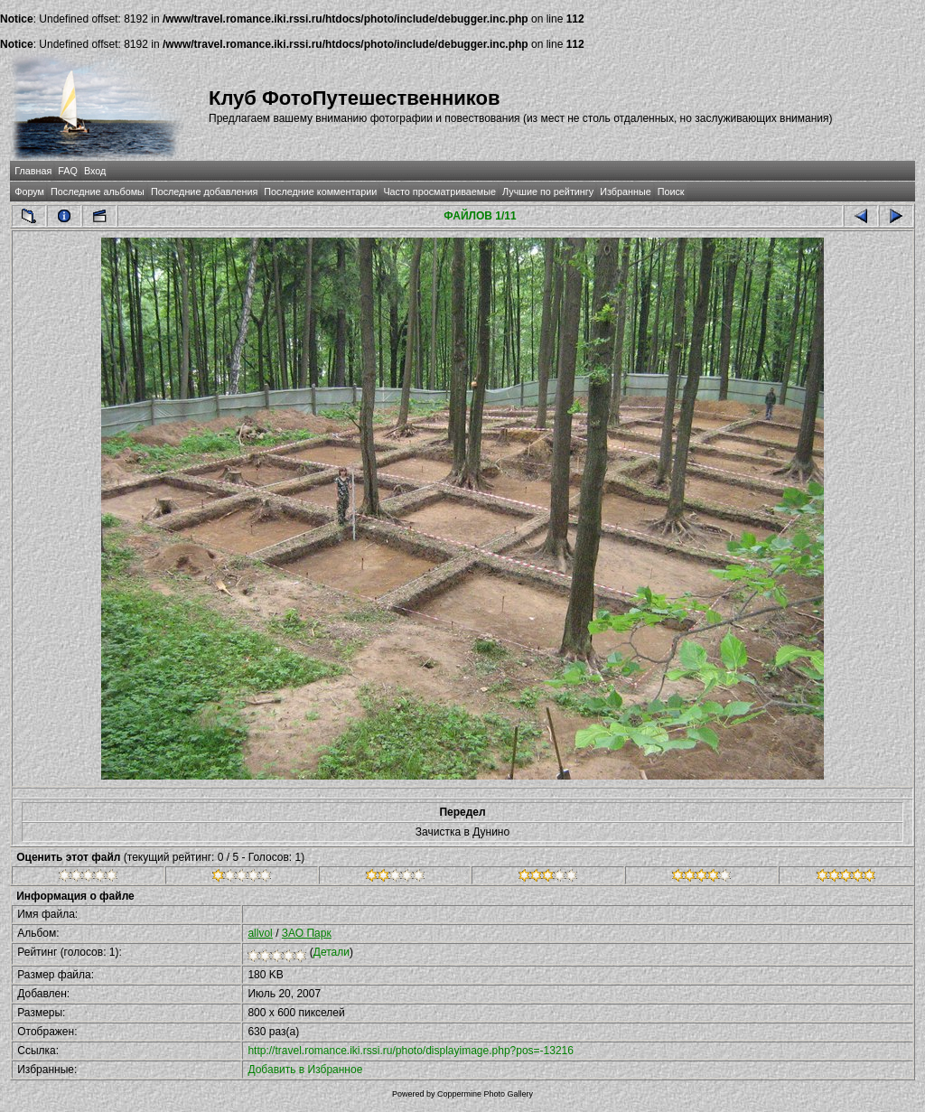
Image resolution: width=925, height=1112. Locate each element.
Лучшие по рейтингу (547, 191)
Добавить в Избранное (305, 1069)
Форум (29, 191)
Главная (32, 170)
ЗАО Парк (307, 933)
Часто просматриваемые (439, 191)
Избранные (625, 191)
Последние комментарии (320, 191)
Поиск (671, 191)
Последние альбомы (98, 191)
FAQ (68, 170)
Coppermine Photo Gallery (485, 1093)
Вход (95, 170)
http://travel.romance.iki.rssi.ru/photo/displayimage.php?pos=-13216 (411, 1050)
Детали (331, 952)
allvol (260, 933)
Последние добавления (204, 191)
